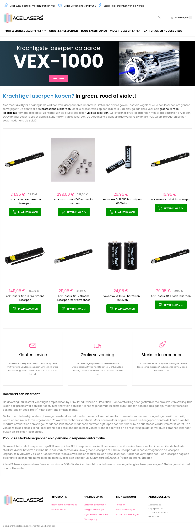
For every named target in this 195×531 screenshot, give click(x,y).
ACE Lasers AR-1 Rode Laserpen (171, 296)
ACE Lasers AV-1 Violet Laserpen (170, 199)
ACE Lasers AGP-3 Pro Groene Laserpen (25, 298)
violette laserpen (97, 113)
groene (164, 109)
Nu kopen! (59, 78)
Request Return (58, 509)
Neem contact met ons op (64, 504)
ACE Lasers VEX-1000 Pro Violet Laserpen (73, 201)
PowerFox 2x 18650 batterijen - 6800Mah (122, 201)
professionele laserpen (56, 109)
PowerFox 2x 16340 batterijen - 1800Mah (122, 298)
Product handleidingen (127, 514)
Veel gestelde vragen (94, 509)
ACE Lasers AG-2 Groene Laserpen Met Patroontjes (73, 298)
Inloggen (120, 504)
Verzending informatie (95, 504)
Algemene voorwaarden (96, 514)
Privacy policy (90, 519)
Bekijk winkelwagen (125, 509)
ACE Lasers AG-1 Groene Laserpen (25, 201)
